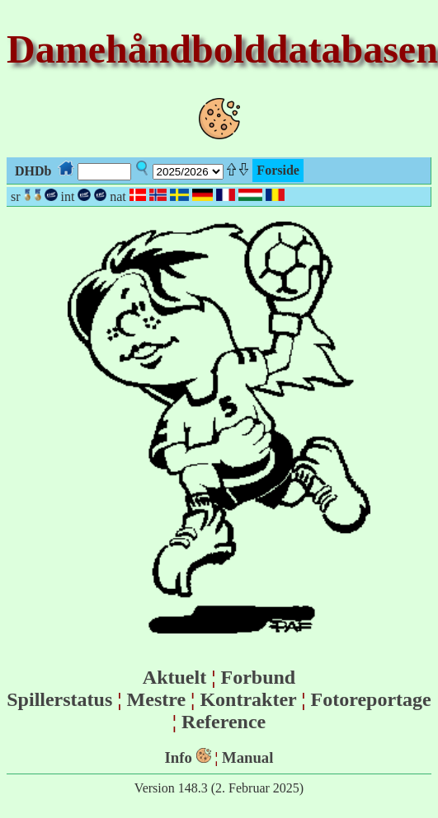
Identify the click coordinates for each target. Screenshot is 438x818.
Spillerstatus (59, 699)
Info (178, 757)
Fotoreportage (371, 699)
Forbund (257, 677)
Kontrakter (248, 699)
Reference (223, 721)
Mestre (156, 699)
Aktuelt (174, 677)
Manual (247, 757)
